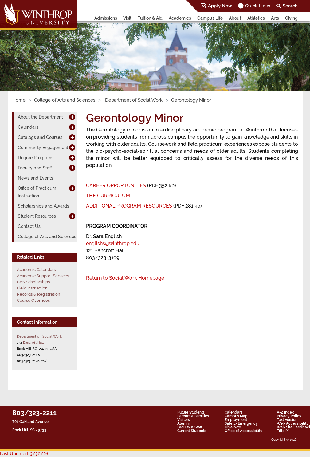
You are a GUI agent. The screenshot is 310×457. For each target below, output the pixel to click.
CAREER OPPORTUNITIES (116, 185)
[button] (23, 50)
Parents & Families (193, 416)
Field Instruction (32, 288)
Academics (180, 18)
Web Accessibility (292, 423)
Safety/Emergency (241, 423)
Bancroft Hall (33, 342)
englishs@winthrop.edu (112, 243)
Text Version (287, 420)
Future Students (191, 412)
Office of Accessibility (243, 431)
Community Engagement (43, 147)
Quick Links (257, 6)
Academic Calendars (36, 269)
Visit (127, 18)
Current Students (191, 431)
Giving (291, 18)
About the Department (40, 117)
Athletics (256, 18)
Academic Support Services (43, 275)
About (235, 18)
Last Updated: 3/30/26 (24, 453)
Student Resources (37, 216)
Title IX (283, 431)
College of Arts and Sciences (64, 100)
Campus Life (210, 18)
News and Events (35, 178)
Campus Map (236, 416)
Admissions (105, 18)
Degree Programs (35, 157)
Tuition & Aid (150, 18)
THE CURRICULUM (108, 196)
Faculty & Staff (189, 427)
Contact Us (29, 226)
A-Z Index (285, 412)
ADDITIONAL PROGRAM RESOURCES (129, 206)
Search (290, 6)
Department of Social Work (133, 100)
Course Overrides (33, 300)
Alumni (183, 423)
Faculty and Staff (35, 167)
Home (19, 100)
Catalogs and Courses (40, 137)
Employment (236, 420)
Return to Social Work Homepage (125, 278)
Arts (275, 18)
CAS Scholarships (33, 282)
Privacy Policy (289, 416)
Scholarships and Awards (43, 206)
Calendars (28, 127)
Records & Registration (38, 294)
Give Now (233, 427)
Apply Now (220, 6)
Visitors (183, 420)
